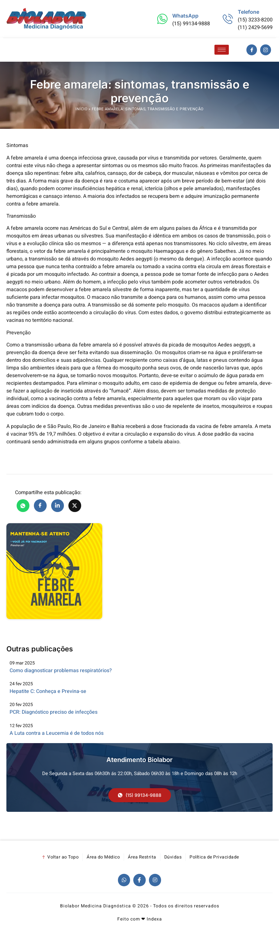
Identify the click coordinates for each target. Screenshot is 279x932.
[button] (139, 795)
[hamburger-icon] (221, 50)
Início (81, 109)
